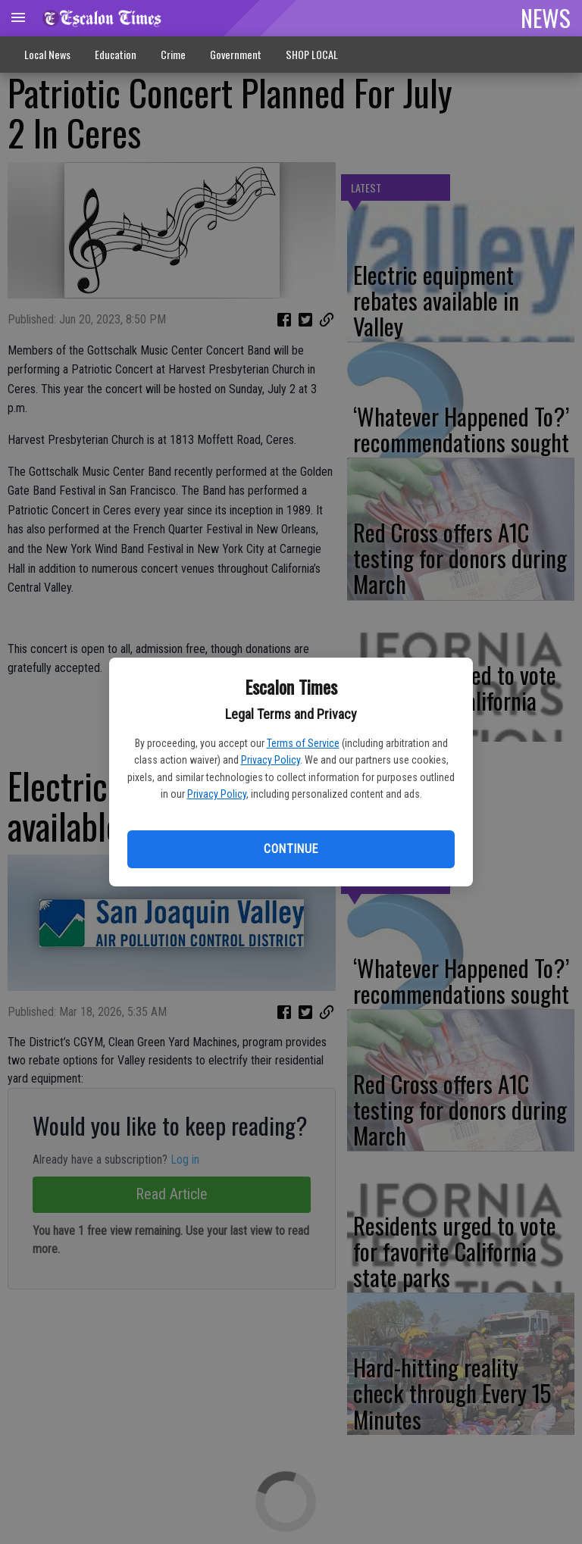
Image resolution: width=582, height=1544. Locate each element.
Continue (291, 849)
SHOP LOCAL (312, 54)
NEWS (546, 17)
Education (115, 54)
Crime (173, 54)
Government (235, 54)
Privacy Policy (270, 760)
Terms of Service (303, 743)
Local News (47, 54)
